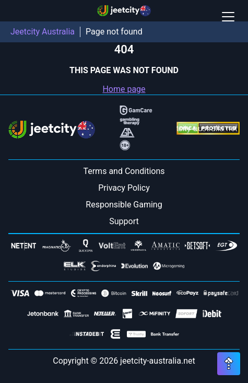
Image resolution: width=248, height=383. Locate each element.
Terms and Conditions (123, 171)
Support (123, 221)
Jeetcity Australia (42, 32)
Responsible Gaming (124, 205)
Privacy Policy (124, 188)
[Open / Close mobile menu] (228, 16)
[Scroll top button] (228, 363)
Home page (123, 89)
